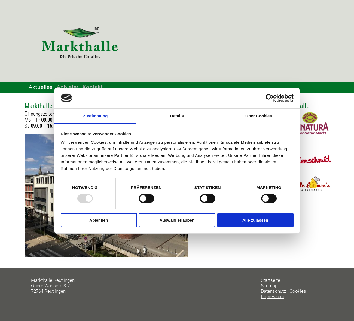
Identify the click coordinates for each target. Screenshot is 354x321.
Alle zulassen (255, 220)
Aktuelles (41, 87)
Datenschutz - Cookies (283, 291)
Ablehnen (98, 220)
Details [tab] (177, 116)
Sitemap (269, 285)
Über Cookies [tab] (258, 116)
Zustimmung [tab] (95, 116)
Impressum (272, 296)
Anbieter (67, 87)
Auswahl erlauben (177, 220)
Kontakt (93, 87)
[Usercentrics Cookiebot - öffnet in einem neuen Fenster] (270, 98)
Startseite (270, 280)
